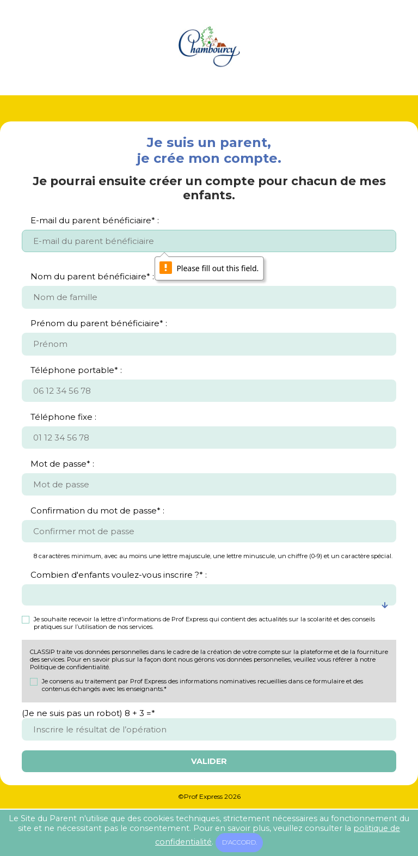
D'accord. (239, 842)
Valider (209, 761)
